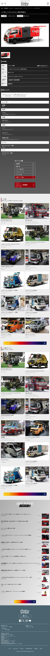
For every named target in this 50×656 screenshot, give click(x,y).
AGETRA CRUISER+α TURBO (7, 266)
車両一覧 (18, 166)
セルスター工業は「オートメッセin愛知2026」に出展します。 (13, 556)
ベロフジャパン (3, 536)
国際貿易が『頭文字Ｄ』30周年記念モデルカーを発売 (12, 542)
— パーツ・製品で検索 (5, 629)
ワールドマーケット (4, 543)
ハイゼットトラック (18, 8)
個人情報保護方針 (29, 648)
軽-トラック (26, 15)
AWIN (2, 585)
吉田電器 (3, 437)
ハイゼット (27, 266)
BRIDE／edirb (3, 529)
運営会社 (22, 648)
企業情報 (18, 163)
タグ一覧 (9, 648)
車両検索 (6, 8)
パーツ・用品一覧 (19, 169)
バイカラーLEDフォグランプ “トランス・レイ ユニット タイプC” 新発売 (16, 535)
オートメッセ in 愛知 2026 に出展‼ (8, 528)
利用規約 (36, 648)
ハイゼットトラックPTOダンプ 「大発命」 (9, 312)
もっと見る (7, 343)
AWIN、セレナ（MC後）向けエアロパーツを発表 (11, 584)
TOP (2, 8)
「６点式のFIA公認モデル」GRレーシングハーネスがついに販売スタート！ (16, 549)
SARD (2, 522)
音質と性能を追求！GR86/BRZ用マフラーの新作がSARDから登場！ (15, 521)
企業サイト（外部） (20, 177)
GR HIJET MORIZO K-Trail (6, 220)
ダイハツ (11, 8)
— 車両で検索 (3, 628)
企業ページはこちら (41, 65)
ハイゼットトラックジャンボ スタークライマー (10, 244)
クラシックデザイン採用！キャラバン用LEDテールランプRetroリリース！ (16, 514)
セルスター (3, 557)
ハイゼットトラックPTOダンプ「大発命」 (9, 290)
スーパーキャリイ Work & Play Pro (32, 437)
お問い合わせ (15, 648)
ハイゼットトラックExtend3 (31, 290)
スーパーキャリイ (4, 459)
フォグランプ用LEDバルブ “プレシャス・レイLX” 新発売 (13, 591)
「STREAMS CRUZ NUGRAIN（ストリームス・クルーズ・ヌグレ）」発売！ (16, 577)
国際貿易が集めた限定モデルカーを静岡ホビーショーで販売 (13, 570)
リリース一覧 (18, 174)
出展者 (41, 648)
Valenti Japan (3, 515)
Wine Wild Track (28, 220)
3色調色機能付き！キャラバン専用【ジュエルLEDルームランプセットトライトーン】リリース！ (20, 563)
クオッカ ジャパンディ (30, 334)
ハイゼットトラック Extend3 (31, 312)
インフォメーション (20, 171)
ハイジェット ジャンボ (6, 334)
